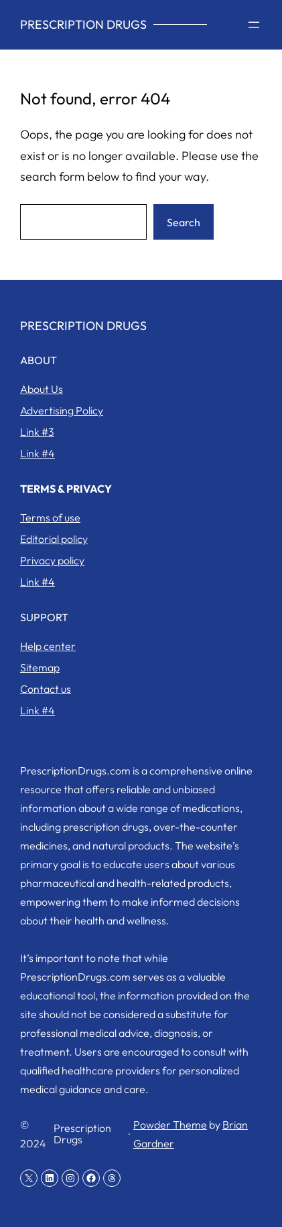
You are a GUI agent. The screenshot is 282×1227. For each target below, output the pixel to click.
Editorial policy (54, 539)
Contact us (45, 689)
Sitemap (40, 667)
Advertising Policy (61, 410)
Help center (48, 646)
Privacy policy (52, 560)
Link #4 (37, 453)
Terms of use (50, 517)
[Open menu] (254, 25)
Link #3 (37, 431)
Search (183, 222)
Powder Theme (170, 1124)
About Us (41, 389)
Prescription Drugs (83, 24)
